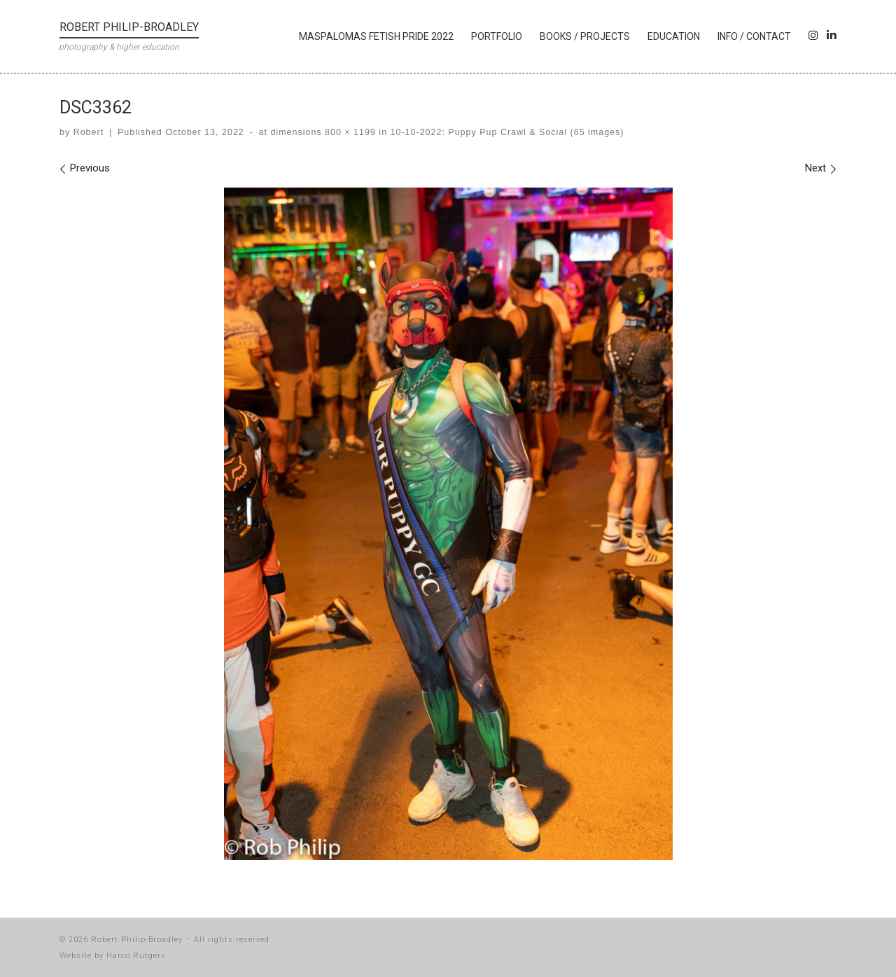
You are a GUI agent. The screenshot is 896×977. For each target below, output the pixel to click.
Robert (89, 132)
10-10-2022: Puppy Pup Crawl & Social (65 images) (505, 132)
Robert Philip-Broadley (137, 939)
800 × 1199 (349, 132)
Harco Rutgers (136, 955)
